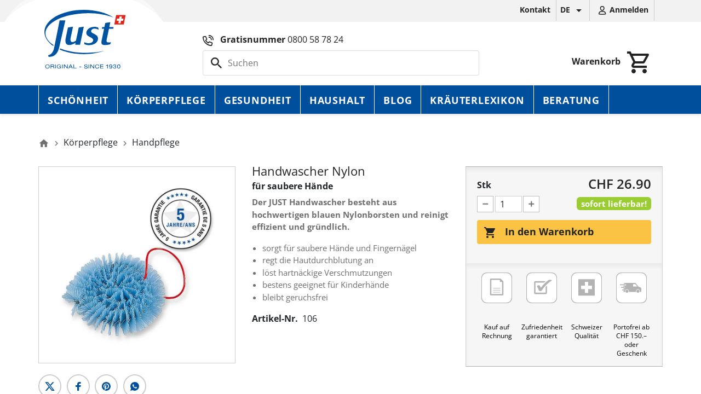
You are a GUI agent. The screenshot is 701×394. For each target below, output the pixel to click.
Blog (397, 100)
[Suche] (341, 63)
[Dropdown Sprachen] (573, 10)
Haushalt (337, 100)
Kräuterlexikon (477, 100)
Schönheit (78, 100)
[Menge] (508, 204)
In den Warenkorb (539, 232)
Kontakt (535, 9)
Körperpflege (166, 100)
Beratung (571, 100)
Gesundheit (257, 100)
